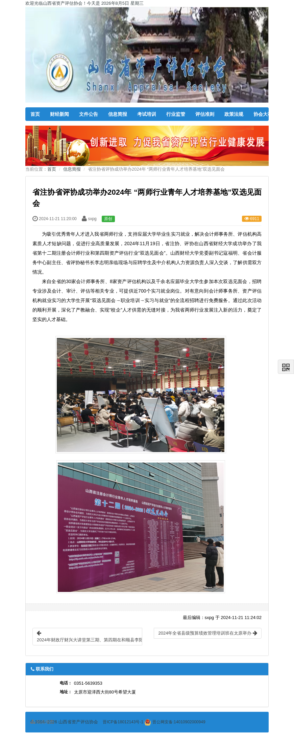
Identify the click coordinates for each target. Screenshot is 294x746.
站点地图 (42, 721)
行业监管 (175, 114)
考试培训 (146, 114)
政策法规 (233, 114)
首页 (35, 114)
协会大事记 (265, 114)
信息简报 (117, 114)
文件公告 (88, 114)
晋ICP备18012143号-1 (123, 722)
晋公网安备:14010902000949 (174, 722)
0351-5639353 (88, 683)
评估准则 (204, 114)
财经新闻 (59, 114)
